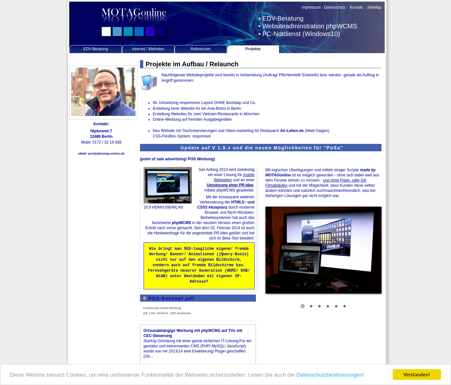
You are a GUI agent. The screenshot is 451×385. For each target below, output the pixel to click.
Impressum (311, 7)
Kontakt (356, 7)
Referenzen (201, 49)
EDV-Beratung (95, 49)
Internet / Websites (148, 49)
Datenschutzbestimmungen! (330, 375)
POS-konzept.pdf (171, 296)
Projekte (252, 49)
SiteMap (374, 7)
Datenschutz (334, 7)
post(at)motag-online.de (106, 153)
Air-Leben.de (292, 130)
